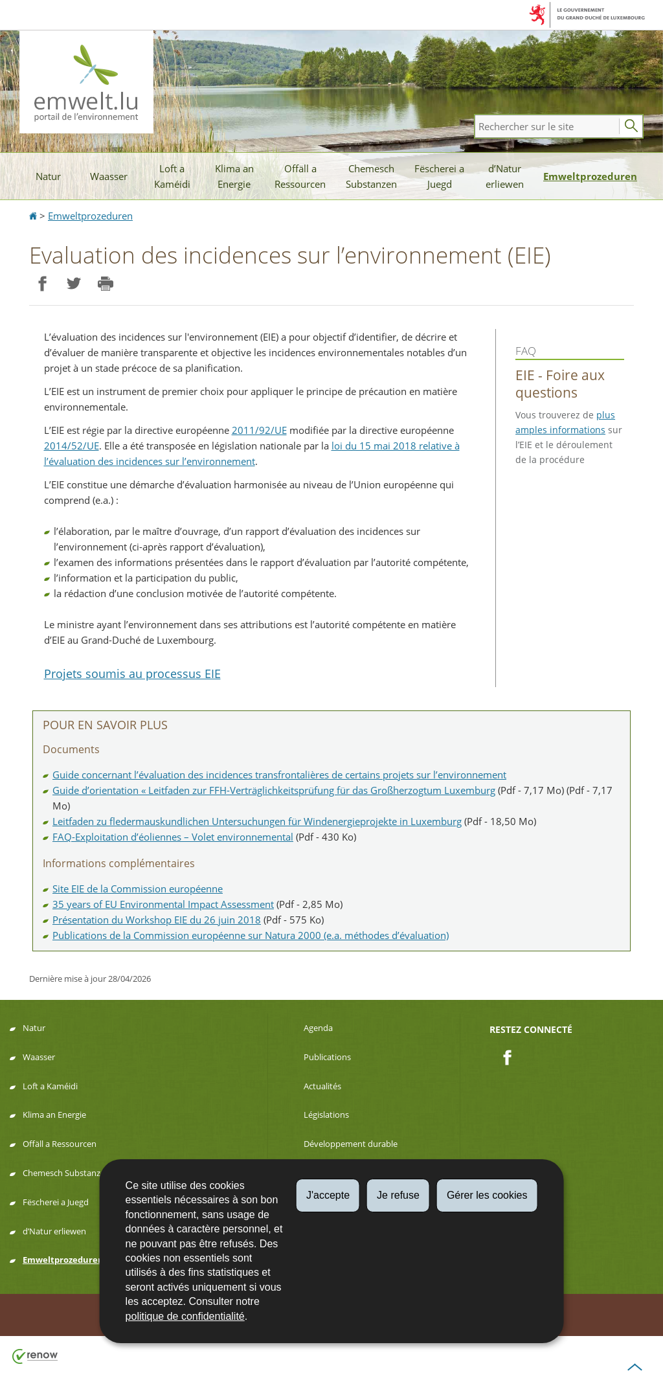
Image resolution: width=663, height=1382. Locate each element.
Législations (326, 1114)
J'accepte (328, 1195)
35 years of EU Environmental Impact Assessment (163, 904)
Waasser (109, 176)
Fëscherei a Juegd (439, 176)
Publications (327, 1057)
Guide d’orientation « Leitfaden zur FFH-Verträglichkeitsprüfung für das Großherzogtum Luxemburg (273, 790)
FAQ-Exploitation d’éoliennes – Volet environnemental (172, 836)
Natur (48, 176)
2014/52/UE (71, 445)
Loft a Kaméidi (172, 176)
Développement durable (351, 1144)
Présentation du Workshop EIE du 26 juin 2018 (156, 919)
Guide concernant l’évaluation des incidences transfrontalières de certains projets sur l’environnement (279, 774)
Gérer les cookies (487, 1195)
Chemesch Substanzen (371, 176)
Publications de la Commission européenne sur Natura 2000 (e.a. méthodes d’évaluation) (250, 935)
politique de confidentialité (185, 1316)
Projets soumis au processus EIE (132, 673)
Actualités (322, 1086)
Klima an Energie (234, 176)
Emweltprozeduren (590, 176)
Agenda (318, 1028)
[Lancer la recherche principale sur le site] (631, 126)
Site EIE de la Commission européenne (137, 888)
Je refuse (398, 1195)
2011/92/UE (259, 430)
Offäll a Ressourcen (300, 176)
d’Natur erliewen (505, 176)
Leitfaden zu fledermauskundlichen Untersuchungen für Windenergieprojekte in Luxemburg (257, 821)
